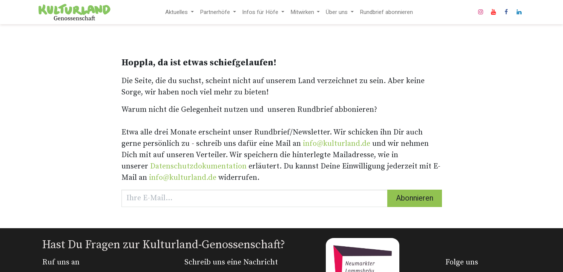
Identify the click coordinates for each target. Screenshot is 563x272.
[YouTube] (493, 12)
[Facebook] (506, 12)
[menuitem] (179, 12)
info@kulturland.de (336, 143)
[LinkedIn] (519, 12)
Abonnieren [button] (414, 198)
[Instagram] (480, 12)
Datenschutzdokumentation (198, 166)
